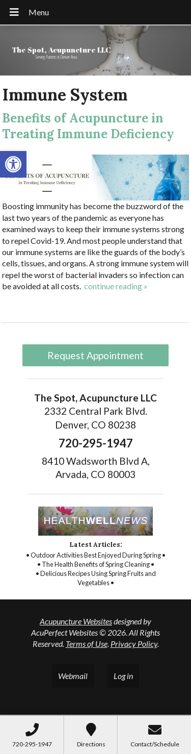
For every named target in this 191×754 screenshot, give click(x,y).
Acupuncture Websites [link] (76, 621)
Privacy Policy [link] (134, 643)
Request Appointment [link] (95, 355)
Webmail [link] (73, 676)
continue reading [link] (116, 286)
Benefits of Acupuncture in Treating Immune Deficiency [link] (88, 126)
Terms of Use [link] (86, 643)
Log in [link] (123, 676)
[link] (13, 164)
